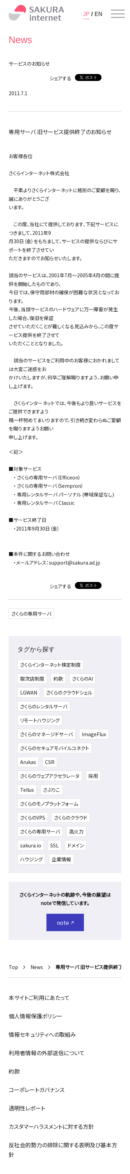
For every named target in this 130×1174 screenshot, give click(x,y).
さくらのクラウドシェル (69, 692)
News (37, 966)
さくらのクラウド (70, 817)
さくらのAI (82, 678)
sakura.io (30, 845)
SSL (54, 845)
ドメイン (76, 845)
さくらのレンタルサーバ (43, 706)
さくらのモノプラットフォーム (49, 803)
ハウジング (31, 859)
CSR (49, 761)
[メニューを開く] (118, 14)
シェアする (60, 78)
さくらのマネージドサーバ (46, 734)
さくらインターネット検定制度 (50, 664)
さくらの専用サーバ (31, 613)
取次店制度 (32, 678)
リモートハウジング (40, 720)
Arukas (28, 761)
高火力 (76, 831)
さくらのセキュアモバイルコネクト (54, 748)
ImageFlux (94, 734)
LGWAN (28, 692)
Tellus (27, 789)
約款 (58, 678)
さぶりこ (51, 789)
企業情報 (61, 859)
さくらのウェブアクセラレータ (49, 775)
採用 (93, 775)
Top (13, 966)
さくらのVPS (32, 817)
